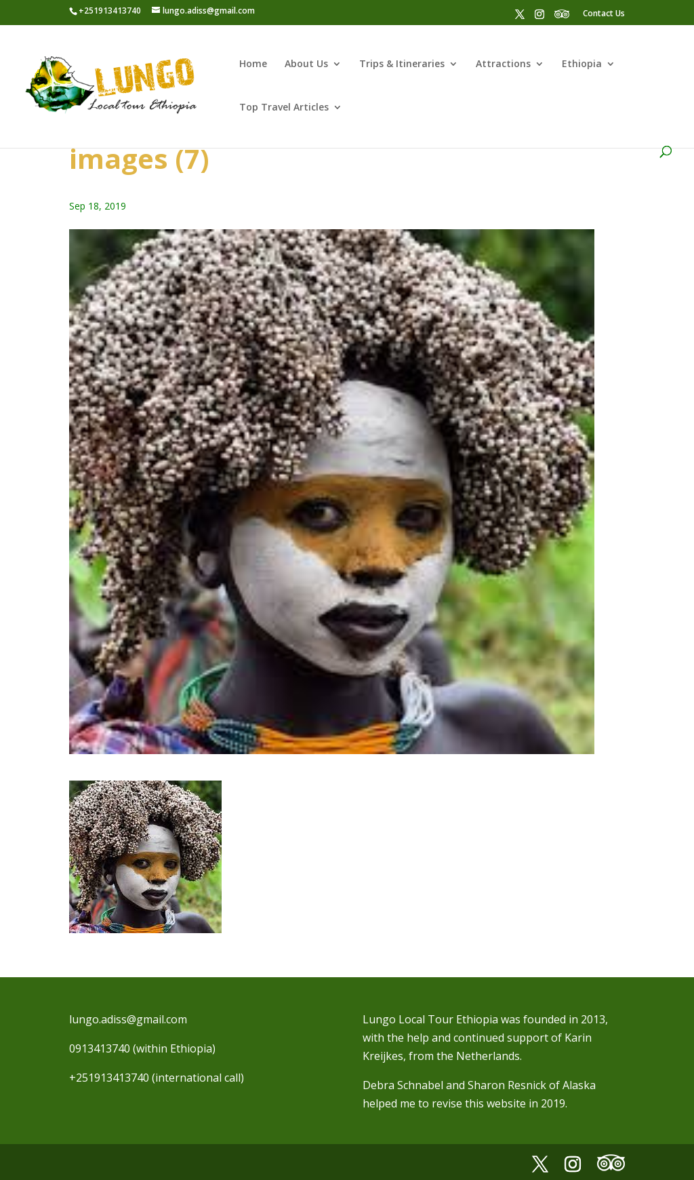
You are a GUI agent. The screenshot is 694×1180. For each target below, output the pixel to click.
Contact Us (604, 13)
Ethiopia (582, 64)
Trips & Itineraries (402, 64)
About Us (306, 64)
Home (253, 64)
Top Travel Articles (284, 107)
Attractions (503, 64)
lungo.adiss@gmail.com (128, 1019)
